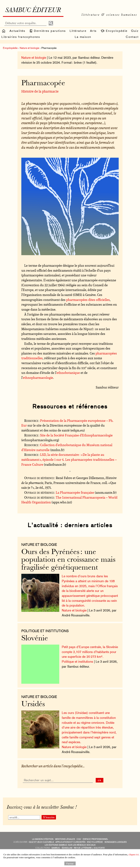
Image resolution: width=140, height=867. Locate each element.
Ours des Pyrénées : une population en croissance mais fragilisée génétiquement (68, 560)
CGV (79, 839)
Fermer (70, 863)
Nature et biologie (29, 47)
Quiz (135, 31)
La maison (83, 37)
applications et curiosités (70, 842)
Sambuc (55, 848)
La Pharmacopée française (75, 492)
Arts (93, 31)
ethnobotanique (68, 372)
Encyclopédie (113, 31)
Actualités (17, 31)
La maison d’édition (42, 839)
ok (100, 780)
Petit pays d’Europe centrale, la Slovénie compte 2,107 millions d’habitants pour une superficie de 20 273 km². (90, 651)
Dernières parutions (47, 31)
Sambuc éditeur (33, 10)
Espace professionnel (95, 839)
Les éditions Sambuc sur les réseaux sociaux (70, 845)
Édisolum (67, 848)
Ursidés (33, 704)
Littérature (78, 31)
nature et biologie (39, 545)
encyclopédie (95, 842)
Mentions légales (65, 839)
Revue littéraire (89, 848)
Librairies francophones (20, 37)
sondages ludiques (115, 842)
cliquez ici (134, 854)
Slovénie (34, 638)
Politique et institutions (45, 631)
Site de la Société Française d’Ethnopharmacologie (76, 435)
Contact (132, 37)
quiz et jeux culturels (41, 842)
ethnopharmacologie (38, 377)
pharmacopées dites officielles (88, 299)
